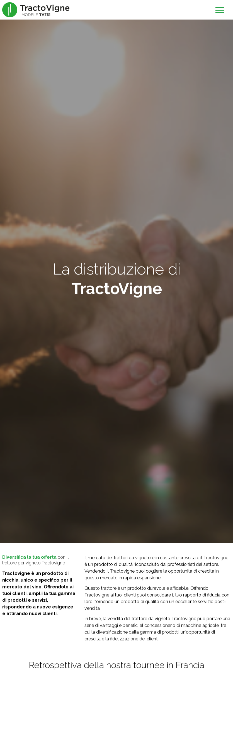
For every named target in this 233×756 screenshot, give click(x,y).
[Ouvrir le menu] (219, 10)
